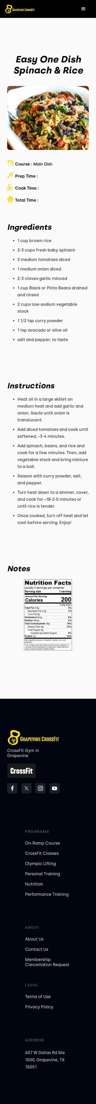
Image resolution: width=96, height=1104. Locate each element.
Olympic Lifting (40, 863)
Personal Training (42, 873)
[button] (83, 9)
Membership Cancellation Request (47, 962)
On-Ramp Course (42, 843)
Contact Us (36, 949)
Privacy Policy (39, 1006)
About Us (34, 939)
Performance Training (47, 894)
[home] (20, 9)
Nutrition (34, 884)
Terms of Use (38, 996)
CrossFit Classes (42, 853)
